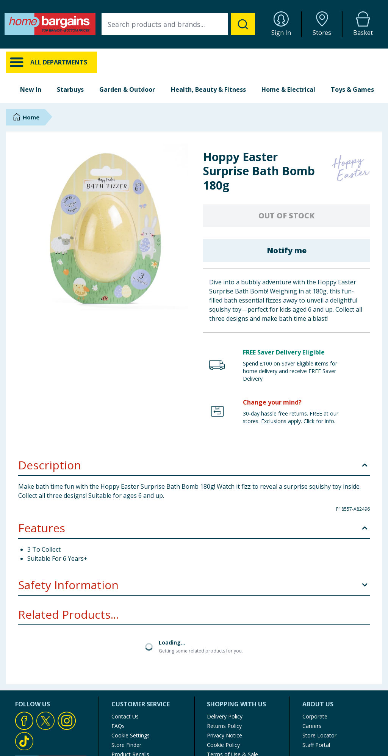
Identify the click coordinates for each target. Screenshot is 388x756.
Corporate (314, 716)
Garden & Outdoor (127, 89)
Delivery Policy (224, 716)
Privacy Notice (224, 735)
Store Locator (319, 735)
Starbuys (70, 89)
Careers (311, 725)
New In (30, 89)
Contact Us (125, 716)
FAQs (118, 725)
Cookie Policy (223, 744)
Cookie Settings (130, 735)
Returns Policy (224, 725)
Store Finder (126, 744)
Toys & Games (352, 89)
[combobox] (178, 24)
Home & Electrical (288, 89)
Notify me (287, 250)
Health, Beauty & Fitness (208, 89)
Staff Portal (316, 744)
